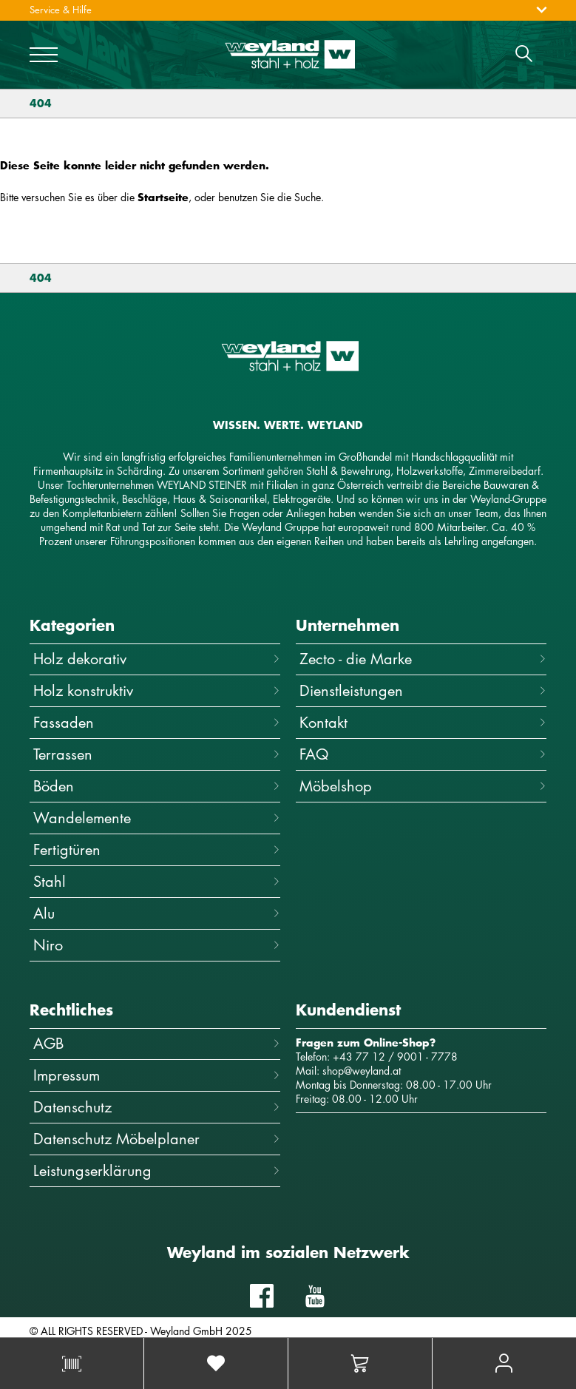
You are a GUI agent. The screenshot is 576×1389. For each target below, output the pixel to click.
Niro (156, 945)
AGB (156, 1043)
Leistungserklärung (156, 1170)
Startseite (163, 197)
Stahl (156, 881)
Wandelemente (156, 818)
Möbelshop (422, 786)
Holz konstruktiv (156, 690)
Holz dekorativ (156, 659)
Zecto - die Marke (422, 659)
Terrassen (156, 754)
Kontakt (422, 722)
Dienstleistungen (422, 690)
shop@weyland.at (361, 1071)
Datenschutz (156, 1107)
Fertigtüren (156, 849)
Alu (156, 913)
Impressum (156, 1075)
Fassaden (156, 722)
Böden (156, 786)
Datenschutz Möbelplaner (156, 1139)
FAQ (422, 754)
